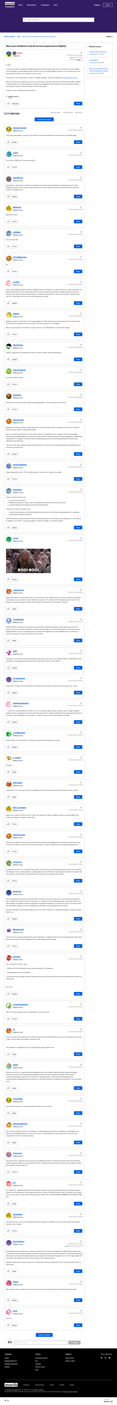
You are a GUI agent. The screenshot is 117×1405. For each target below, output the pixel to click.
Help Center (69, 1358)
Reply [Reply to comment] (78, 142)
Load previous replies (44, 119)
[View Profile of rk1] (14, 1182)
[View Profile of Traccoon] (17, 1153)
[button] (8, 103)
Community (45, 5)
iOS (36, 1361)
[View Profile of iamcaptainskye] (20, 1124)
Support (97, 5)
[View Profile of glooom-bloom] (19, 128)
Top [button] (7, 1400)
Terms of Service (39, 1384)
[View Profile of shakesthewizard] (20, 703)
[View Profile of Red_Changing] (19, 807)
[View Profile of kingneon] (17, 891)
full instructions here (70, 77)
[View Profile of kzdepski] (17, 395)
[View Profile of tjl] (14, 1029)
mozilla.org (26, 1384)
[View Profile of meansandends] (20, 465)
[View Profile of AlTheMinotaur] (20, 257)
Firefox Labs (93, 54)
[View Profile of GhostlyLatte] (19, 835)
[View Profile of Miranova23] (18, 929)
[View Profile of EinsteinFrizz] (18, 1241)
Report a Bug (70, 1361)
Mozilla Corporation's (13, 1389)
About (7, 1358)
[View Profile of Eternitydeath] (19, 370)
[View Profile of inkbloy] (16, 314)
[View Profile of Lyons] (15, 538)
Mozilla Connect (10, 5)
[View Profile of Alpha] (15, 1282)
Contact (72, 1384)
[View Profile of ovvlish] (16, 282)
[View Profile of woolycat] (17, 862)
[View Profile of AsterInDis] (17, 1214)
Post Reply (74, 1342)
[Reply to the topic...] (41, 1343)
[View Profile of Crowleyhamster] (20, 1004)
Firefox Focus (40, 1367)
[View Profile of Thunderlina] (18, 619)
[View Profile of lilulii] (15, 651)
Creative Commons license (69, 1391)
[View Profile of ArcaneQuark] (19, 678)
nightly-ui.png (12, 96)
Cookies (62, 1384)
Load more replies (44, 1335)
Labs (55, 5)
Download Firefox (41, 1358)
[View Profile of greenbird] (17, 490)
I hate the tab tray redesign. (98, 51)
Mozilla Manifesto (11, 1361)
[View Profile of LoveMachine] (19, 733)
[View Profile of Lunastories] (18, 590)
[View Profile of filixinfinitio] (18, 345)
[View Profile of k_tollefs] (17, 758)
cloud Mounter (93, 60)
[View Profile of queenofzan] (18, 420)
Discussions (31, 5)
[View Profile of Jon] (81, 59)
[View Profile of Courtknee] (18, 1099)
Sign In (108, 5)
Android (38, 1364)
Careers (7, 1367)
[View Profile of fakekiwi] (17, 232)
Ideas (21, 5)
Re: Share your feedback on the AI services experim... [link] (39, 36)
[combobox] (58, 20)
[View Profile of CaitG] (15, 153)
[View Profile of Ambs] (15, 1065)
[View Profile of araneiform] (18, 178)
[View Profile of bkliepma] (17, 207)
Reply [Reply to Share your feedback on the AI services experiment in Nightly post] (78, 103)
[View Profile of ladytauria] (17, 783)
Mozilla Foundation (11, 1364)
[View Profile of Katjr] (15, 1311)
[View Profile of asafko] (19, 53)
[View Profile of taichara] (17, 957)
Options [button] (109, 36)
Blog (36, 1370)
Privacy (52, 1384)
